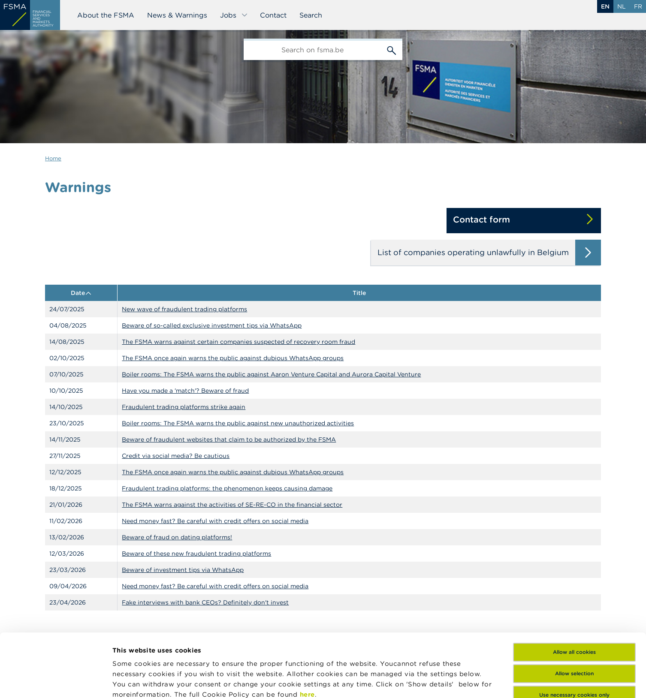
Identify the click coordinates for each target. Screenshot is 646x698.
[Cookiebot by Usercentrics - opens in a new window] (55, 681)
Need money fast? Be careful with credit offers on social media (215, 521)
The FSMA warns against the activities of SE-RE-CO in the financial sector (232, 504)
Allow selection (574, 610)
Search (310, 15)
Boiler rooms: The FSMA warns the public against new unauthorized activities (238, 423)
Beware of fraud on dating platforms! (177, 537)
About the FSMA (105, 15)
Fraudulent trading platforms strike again (183, 407)
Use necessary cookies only (574, 632)
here (307, 631)
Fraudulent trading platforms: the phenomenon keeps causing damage (227, 488)
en (605, 6)
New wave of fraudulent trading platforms (184, 309)
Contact (273, 15)
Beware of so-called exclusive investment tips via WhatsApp (212, 325)
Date (81, 293)
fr (638, 6)
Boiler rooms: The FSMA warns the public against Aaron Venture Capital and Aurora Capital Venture (271, 374)
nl (621, 6)
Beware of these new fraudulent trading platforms (196, 553)
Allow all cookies (574, 589)
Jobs (234, 15)
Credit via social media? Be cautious (175, 456)
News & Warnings (177, 15)
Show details (133, 681)
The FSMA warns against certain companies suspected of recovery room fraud (238, 342)
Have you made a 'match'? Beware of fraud (185, 390)
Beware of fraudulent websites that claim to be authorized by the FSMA (229, 439)
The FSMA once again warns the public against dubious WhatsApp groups (233, 358)
